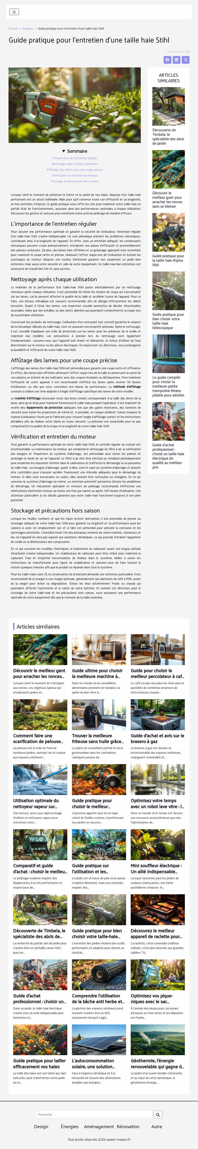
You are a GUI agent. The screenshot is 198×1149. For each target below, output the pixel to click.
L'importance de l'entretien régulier (74, 158)
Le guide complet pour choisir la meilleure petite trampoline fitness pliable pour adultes (168, 386)
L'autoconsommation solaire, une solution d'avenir (93, 1066)
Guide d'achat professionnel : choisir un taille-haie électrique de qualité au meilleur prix (168, 455)
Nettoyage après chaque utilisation (75, 163)
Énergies (27, 28)
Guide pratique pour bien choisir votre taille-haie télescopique (168, 321)
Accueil (13, 28)
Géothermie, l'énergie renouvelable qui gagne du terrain (157, 1066)
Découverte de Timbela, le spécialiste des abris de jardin (168, 136)
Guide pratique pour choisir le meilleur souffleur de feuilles (92, 806)
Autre (156, 1126)
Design (41, 1126)
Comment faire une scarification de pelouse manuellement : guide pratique (37, 744)
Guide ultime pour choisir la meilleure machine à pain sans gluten (97, 676)
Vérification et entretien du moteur (74, 175)
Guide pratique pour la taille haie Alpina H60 (168, 260)
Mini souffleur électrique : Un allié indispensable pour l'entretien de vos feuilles (156, 874)
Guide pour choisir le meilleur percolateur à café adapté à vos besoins (157, 676)
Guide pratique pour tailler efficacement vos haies (39, 1063)
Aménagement (99, 1126)
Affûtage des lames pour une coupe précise (74, 169)
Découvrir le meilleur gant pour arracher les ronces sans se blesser (167, 199)
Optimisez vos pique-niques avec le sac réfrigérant (152, 1001)
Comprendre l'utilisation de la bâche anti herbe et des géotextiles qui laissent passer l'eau (97, 1004)
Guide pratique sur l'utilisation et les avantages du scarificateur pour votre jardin (98, 874)
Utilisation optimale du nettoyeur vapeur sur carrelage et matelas (36, 806)
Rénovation (128, 1126)
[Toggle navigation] (14, 12)
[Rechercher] (94, 1114)
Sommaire (77, 151)
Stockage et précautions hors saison (75, 181)
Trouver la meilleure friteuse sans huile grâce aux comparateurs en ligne (98, 741)
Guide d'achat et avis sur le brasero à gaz (157, 738)
